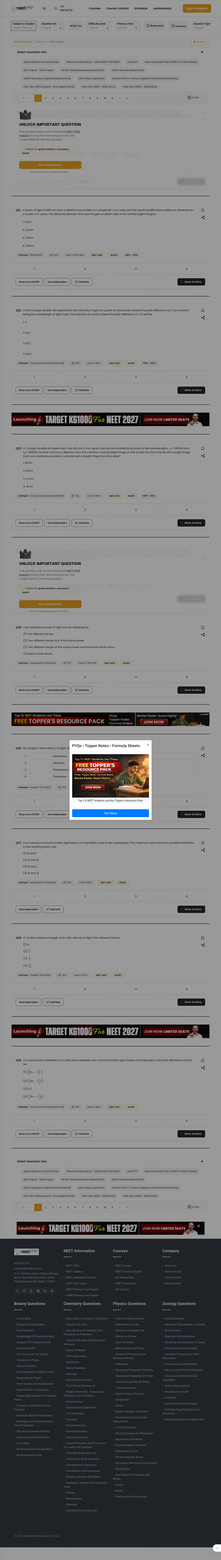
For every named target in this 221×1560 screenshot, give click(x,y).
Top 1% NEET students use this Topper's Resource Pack (110, 800)
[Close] (148, 744)
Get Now (110, 813)
